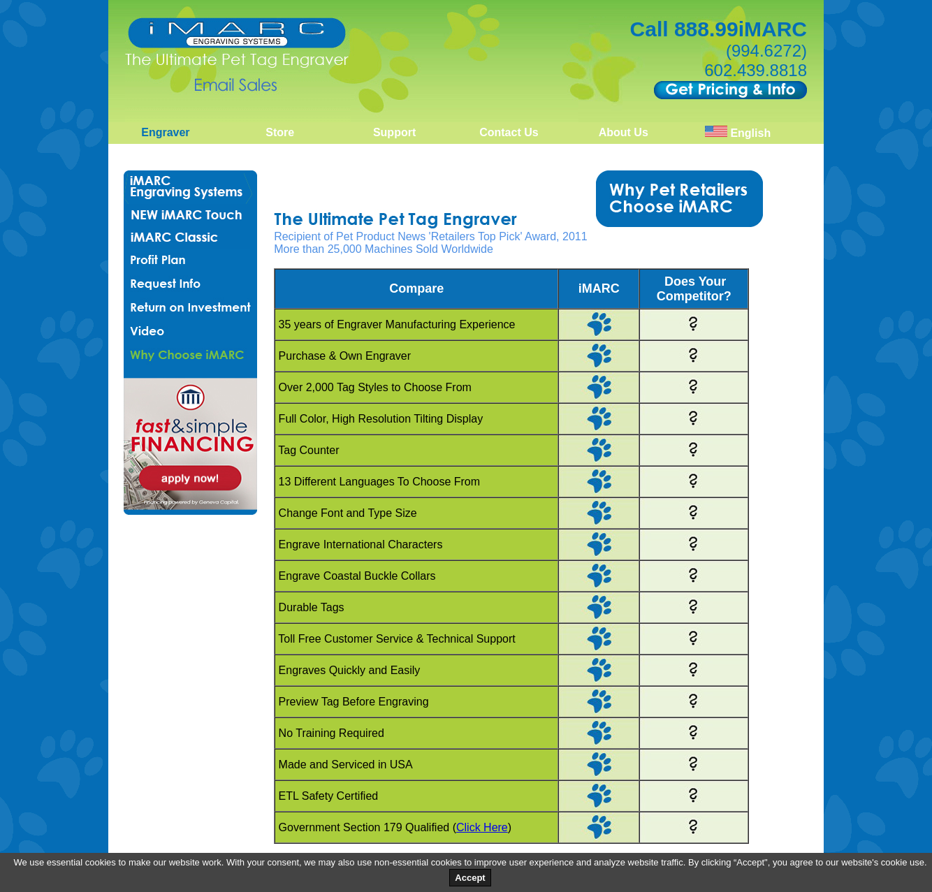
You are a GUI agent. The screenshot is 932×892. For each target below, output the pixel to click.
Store (279, 132)
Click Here (482, 827)
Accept (470, 877)
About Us (623, 132)
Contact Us (508, 132)
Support (394, 132)
